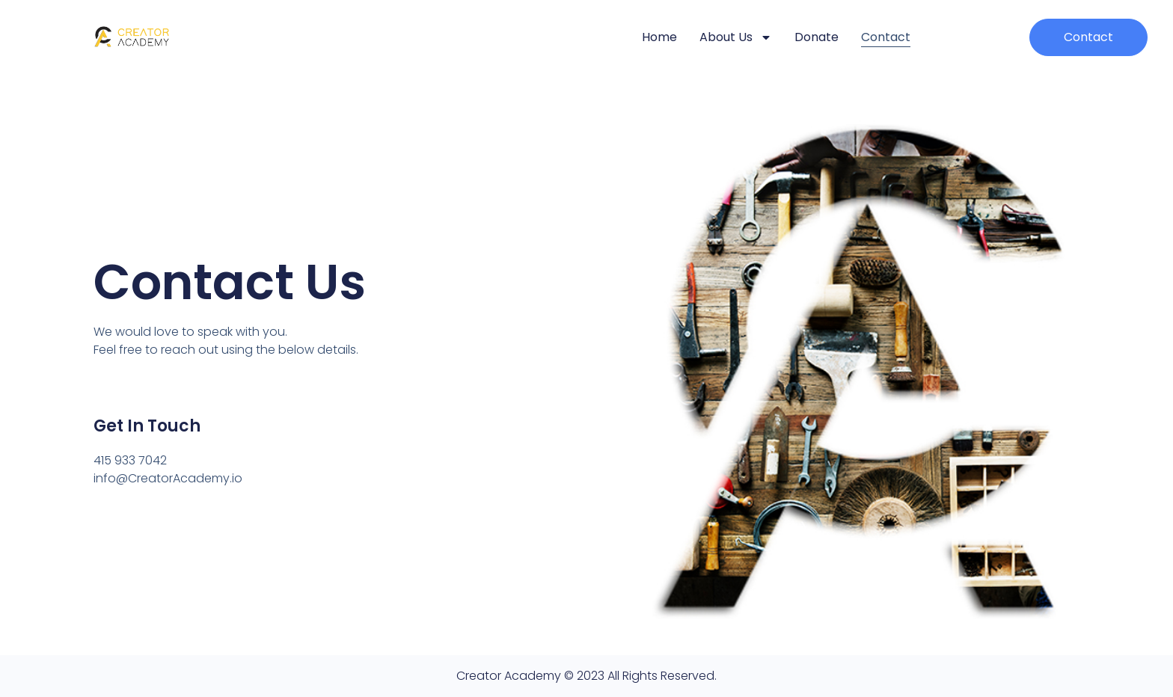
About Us (735, 37)
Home (659, 37)
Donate (816, 37)
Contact (885, 37)
